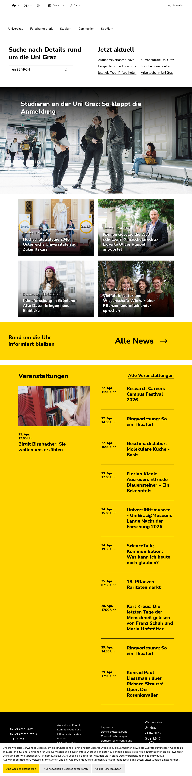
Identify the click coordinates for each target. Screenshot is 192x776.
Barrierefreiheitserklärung (116, 741)
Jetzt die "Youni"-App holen (117, 73)
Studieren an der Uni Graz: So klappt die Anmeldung (81, 108)
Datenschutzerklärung (114, 732)
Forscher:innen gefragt (157, 66)
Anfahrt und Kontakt (69, 725)
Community (86, 29)
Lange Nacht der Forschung (117, 66)
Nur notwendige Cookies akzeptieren (66, 769)
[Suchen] (66, 70)
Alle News (134, 340)
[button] (15, 5)
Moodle (61, 738)
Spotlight (107, 29)
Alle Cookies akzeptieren (21, 769)
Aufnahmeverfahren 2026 (116, 60)
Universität (15, 29)
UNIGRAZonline (67, 743)
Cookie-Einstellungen (114, 736)
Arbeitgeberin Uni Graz (157, 73)
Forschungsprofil (41, 29)
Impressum (107, 727)
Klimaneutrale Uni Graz (157, 60)
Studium (65, 29)
